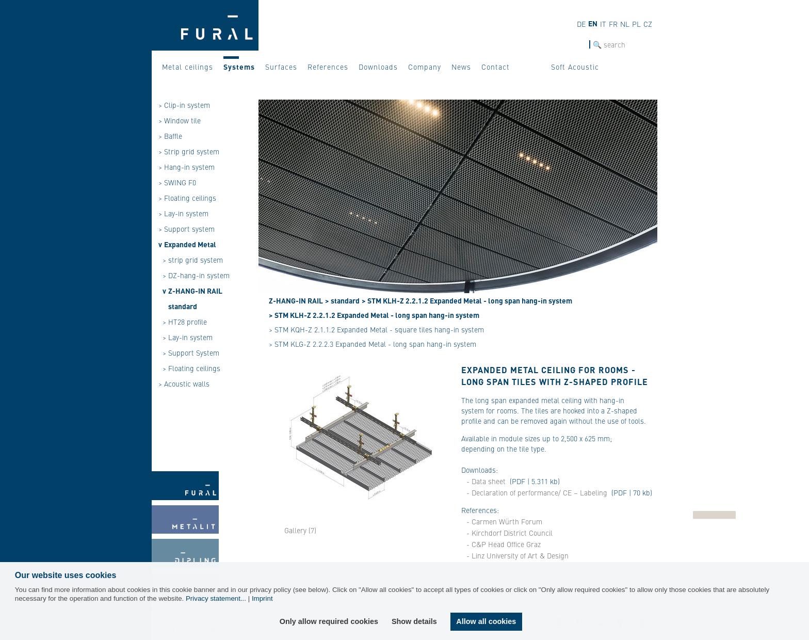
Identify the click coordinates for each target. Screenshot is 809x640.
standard (182, 306)
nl (624, 24)
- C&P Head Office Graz (503, 544)
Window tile (182, 120)
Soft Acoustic (575, 66)
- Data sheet (486, 481)
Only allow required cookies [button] (329, 621)
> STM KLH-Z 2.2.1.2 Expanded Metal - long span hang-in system (467, 300)
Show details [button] (414, 621)
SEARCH (576, 45)
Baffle (173, 136)
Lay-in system (186, 213)
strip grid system (195, 259)
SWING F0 (180, 182)
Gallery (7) (300, 530)
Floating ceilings (190, 198)
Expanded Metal (190, 244)
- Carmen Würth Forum (504, 521)
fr (613, 24)
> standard (342, 300)
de (581, 24)
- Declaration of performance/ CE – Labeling (537, 492)
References (328, 66)
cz (647, 24)
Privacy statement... (216, 598)
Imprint (262, 598)
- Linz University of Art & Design (517, 555)
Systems (239, 66)
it (603, 24)
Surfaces (281, 66)
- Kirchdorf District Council (509, 532)
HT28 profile (187, 321)
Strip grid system (191, 151)
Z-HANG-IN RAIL (195, 290)
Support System (193, 352)
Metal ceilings (187, 66)
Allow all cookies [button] (486, 621)
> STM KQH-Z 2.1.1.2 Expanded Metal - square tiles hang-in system (376, 329)
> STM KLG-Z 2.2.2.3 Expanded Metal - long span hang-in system (372, 344)
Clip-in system (187, 105)
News (461, 66)
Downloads (378, 66)
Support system (189, 228)
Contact (495, 66)
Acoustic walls (186, 383)
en (592, 23)
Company (424, 66)
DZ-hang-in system (199, 275)
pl (636, 24)
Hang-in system (189, 167)
